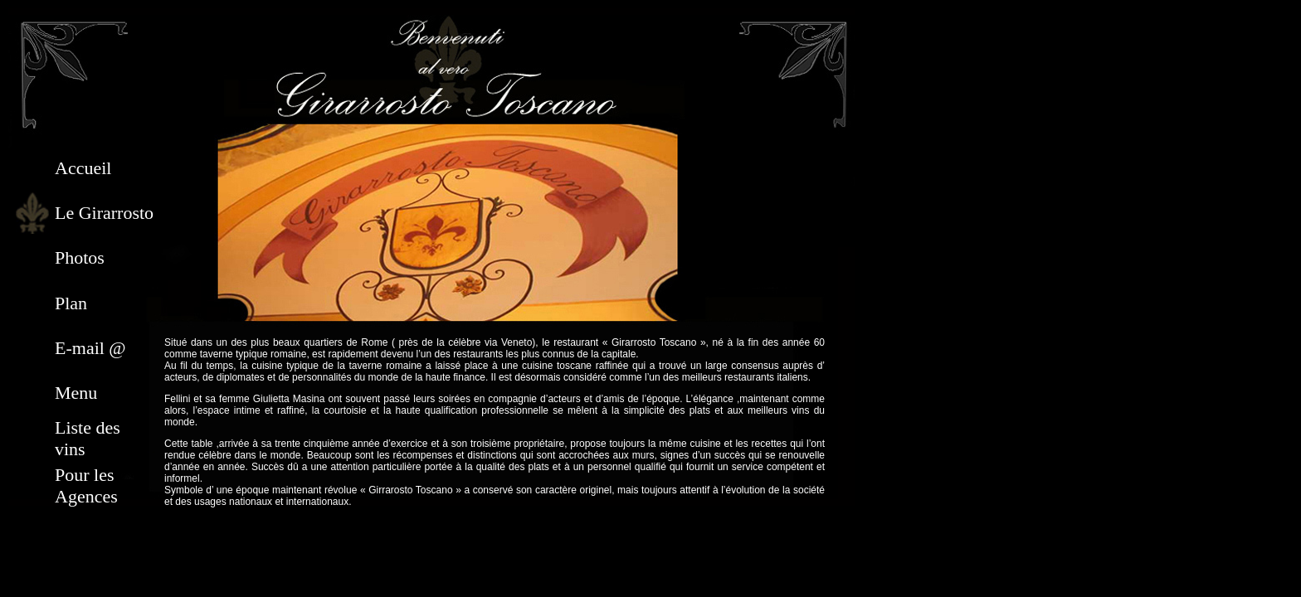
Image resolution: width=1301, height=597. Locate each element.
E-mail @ (90, 347)
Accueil (83, 168)
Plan (71, 303)
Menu (76, 392)
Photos (80, 257)
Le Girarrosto (104, 212)
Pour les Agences (86, 485)
